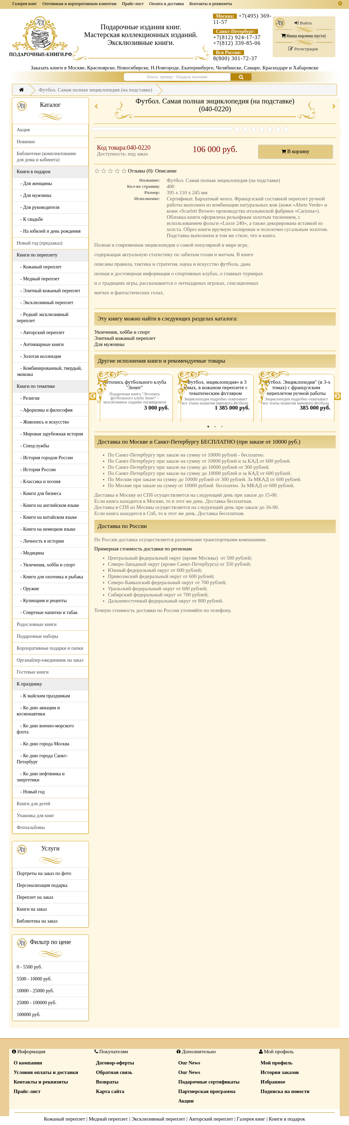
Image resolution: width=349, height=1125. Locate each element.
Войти (303, 23)
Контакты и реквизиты (210, 3)
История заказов (280, 1072)
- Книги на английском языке (48, 505)
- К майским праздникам (43, 695)
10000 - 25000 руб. (35, 990)
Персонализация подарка (42, 885)
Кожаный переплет (64, 1119)
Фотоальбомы (31, 827)
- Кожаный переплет (39, 266)
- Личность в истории (40, 541)
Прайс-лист (133, 3)
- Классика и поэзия (39, 481)
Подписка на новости (285, 1091)
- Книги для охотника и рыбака (50, 576)
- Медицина (30, 553)
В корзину (295, 151)
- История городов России (45, 457)
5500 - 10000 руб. (34, 978)
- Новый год (31, 791)
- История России (36, 469)
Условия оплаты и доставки (46, 1072)
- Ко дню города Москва (43, 743)
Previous (92, 396)
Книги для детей (33, 803)
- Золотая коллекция (39, 356)
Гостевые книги (33, 672)
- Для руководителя (38, 207)
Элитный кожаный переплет (125, 338)
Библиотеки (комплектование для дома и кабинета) (46, 156)
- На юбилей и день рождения (49, 231)
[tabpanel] (134, 396)
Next (337, 396)
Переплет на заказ (35, 897)
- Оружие (28, 588)
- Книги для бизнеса (39, 493)
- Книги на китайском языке (47, 517)
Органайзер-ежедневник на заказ (50, 660)
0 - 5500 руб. (29, 967)
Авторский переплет (211, 1119)
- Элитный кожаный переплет (48, 290)
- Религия (28, 398)
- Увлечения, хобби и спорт (46, 564)
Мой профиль (277, 1062)
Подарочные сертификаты (209, 1082)
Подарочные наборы (37, 636)
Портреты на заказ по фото (44, 873)
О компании (28, 1062)
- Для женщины (34, 183)
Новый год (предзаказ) (39, 243)
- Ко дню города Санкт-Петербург (42, 758)
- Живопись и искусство (43, 422)
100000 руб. (29, 1014)
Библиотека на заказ (37, 921)
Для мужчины (109, 344)
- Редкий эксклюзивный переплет (43, 317)
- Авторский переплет (40, 332)
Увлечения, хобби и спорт (122, 332)
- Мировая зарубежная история (50, 433)
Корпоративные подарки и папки (50, 648)
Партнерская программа (207, 1091)
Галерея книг (24, 3)
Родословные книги (37, 624)
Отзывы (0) (140, 170)
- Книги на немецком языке (46, 529)
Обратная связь (114, 1072)
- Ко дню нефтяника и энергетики (40, 776)
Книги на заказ (32, 909)
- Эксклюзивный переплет (45, 302)
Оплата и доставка (166, 3)
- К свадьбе (30, 219)
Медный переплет (108, 1119)
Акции (186, 1101)
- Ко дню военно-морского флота (45, 728)
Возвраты (107, 1082)
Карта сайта (110, 1091)
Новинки (26, 141)
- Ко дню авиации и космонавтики (38, 710)
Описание (166, 170)
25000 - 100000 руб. (36, 1002)
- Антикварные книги (40, 344)
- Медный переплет (38, 278)
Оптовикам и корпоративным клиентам (79, 3)
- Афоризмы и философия (45, 410)
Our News (189, 1062)
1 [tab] (208, 426)
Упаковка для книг (35, 815)
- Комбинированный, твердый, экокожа (49, 371)
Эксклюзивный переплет (158, 1119)
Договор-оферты (115, 1062)
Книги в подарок (287, 1119)
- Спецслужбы (33, 445)
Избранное (273, 1082)
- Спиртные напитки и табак (47, 612)
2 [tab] (215, 426)
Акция (23, 129)
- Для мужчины (34, 195)
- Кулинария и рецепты (42, 600)
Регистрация (303, 48)
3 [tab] (221, 426)
